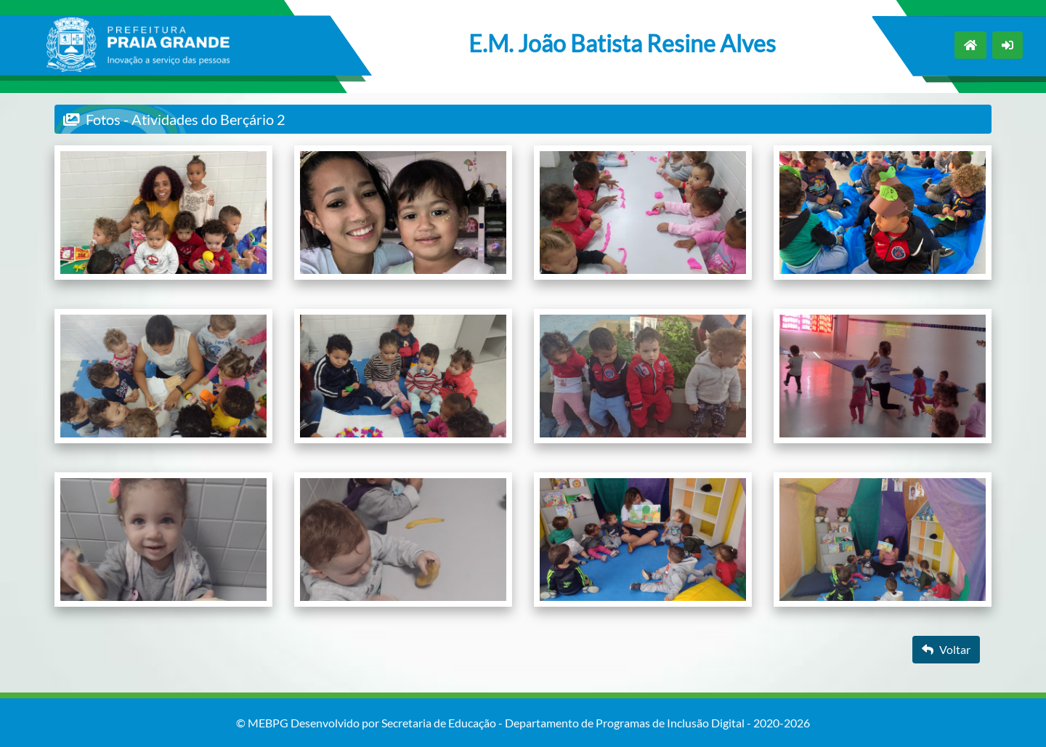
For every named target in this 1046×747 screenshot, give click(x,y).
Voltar (946, 649)
